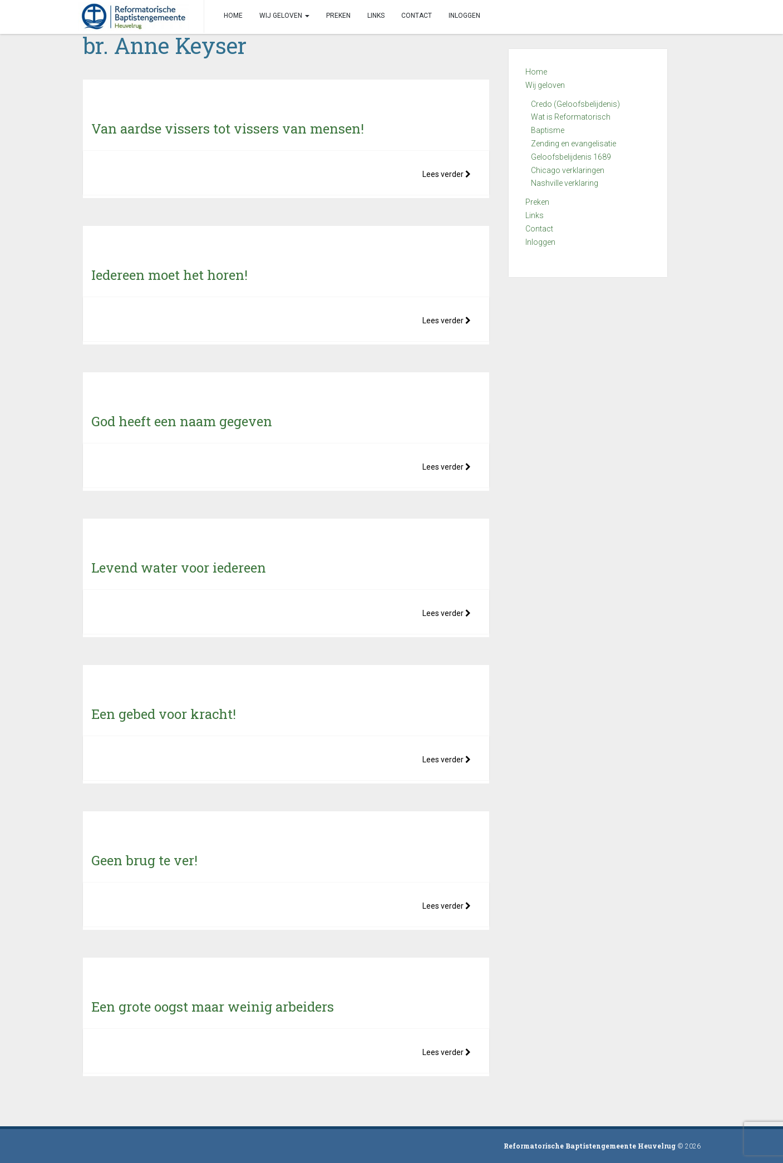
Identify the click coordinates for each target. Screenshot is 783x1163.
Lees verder (446, 174)
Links (534, 215)
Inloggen (540, 242)
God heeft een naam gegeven (181, 421)
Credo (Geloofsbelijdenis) (575, 104)
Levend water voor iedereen (178, 567)
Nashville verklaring (564, 183)
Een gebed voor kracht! (163, 714)
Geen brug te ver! (144, 860)
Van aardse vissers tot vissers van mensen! (227, 128)
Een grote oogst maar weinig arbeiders (212, 1007)
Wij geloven (545, 85)
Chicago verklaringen (567, 170)
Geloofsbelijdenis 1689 (571, 156)
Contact (539, 228)
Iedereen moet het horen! (169, 275)
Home (536, 71)
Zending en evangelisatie (573, 143)
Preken (537, 202)
